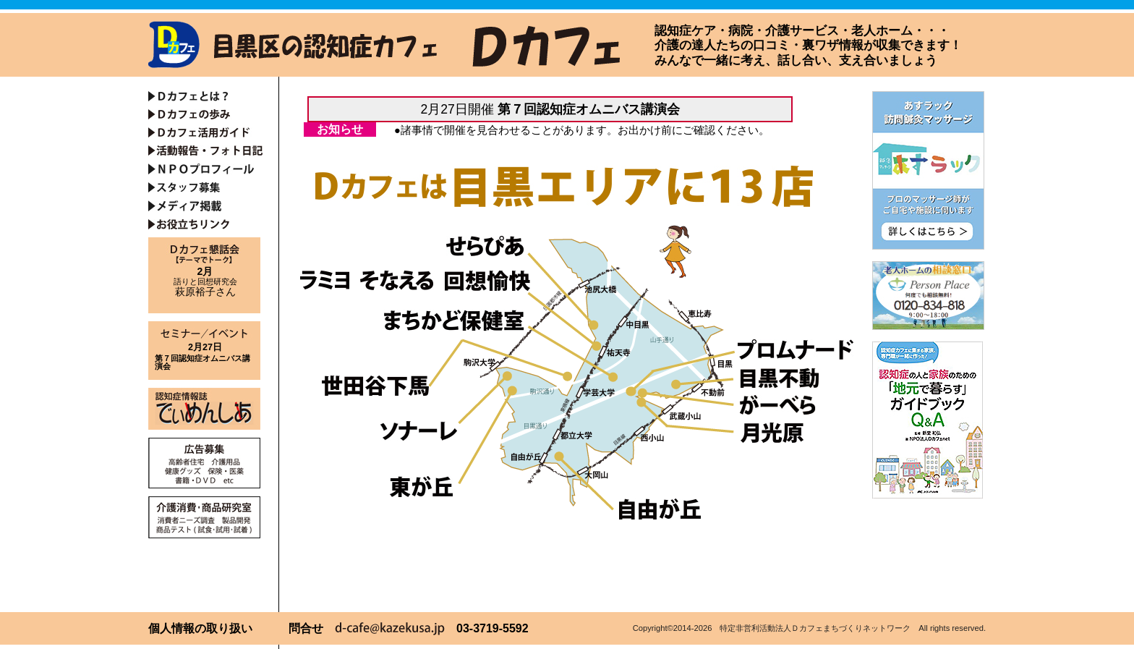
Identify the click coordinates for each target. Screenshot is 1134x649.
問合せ (306, 628)
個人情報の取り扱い (200, 628)
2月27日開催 (549, 109)
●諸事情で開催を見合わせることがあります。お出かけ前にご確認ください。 (582, 130)
